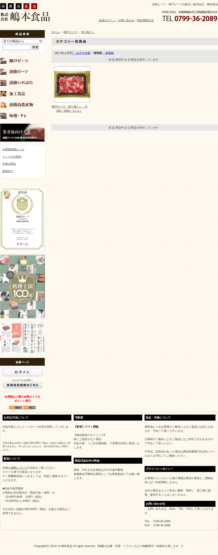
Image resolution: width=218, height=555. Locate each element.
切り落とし (88, 32)
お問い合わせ (126, 20)
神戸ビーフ (70, 32)
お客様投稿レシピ (13, 149)
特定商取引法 (145, 20)
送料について (19, 467)
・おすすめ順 (82, 53)
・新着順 (108, 53)
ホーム (55, 32)
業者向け (7, 171)
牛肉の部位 (9, 163)
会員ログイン (107, 20)
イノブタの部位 (12, 156)
